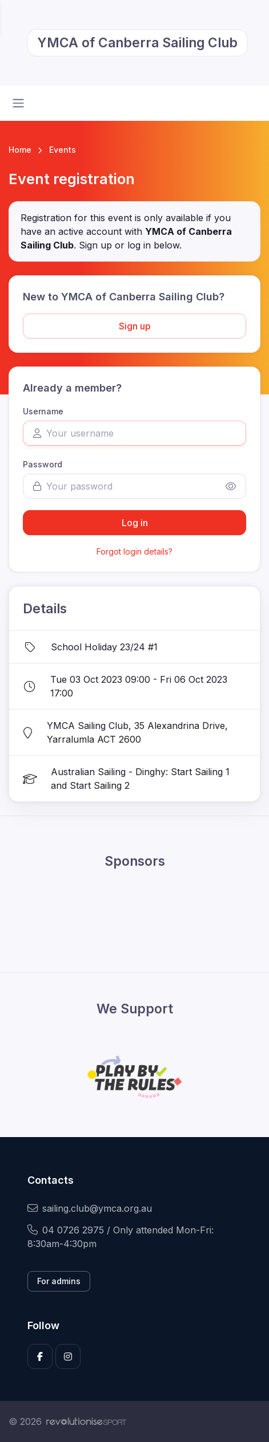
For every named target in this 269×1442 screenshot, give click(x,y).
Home (20, 149)
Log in (135, 522)
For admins (59, 1281)
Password (42, 464)
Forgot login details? (134, 551)
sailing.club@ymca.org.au (89, 1208)
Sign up (135, 326)
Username (43, 411)
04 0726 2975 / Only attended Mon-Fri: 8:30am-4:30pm (120, 1236)
